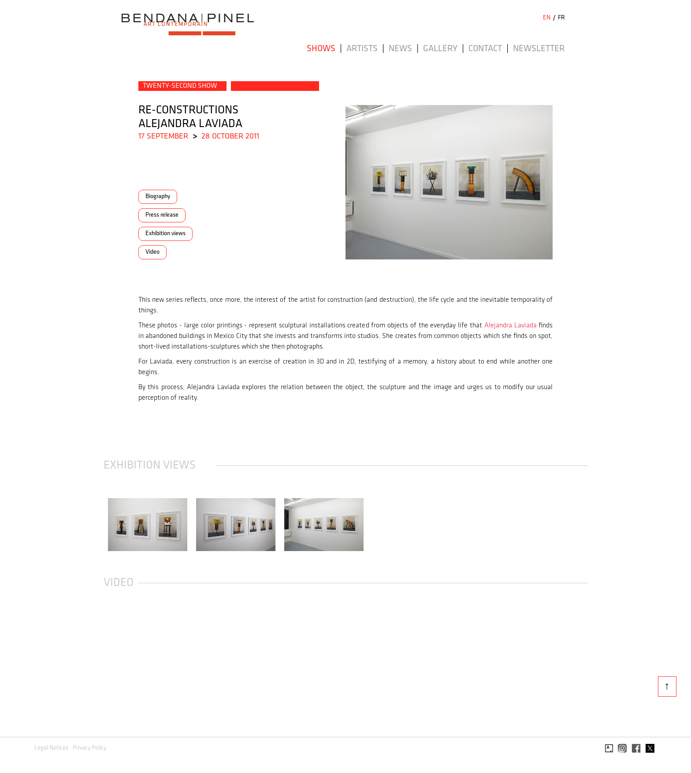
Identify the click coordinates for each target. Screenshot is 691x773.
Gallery (440, 49)
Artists (362, 49)
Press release (161, 215)
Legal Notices (51, 748)
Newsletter (539, 49)
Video (152, 252)
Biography (157, 196)
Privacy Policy (89, 748)
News (400, 49)
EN (546, 18)
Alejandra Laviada (510, 325)
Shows (321, 49)
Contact (485, 49)
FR (561, 18)
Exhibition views (165, 233)
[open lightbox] (148, 525)
